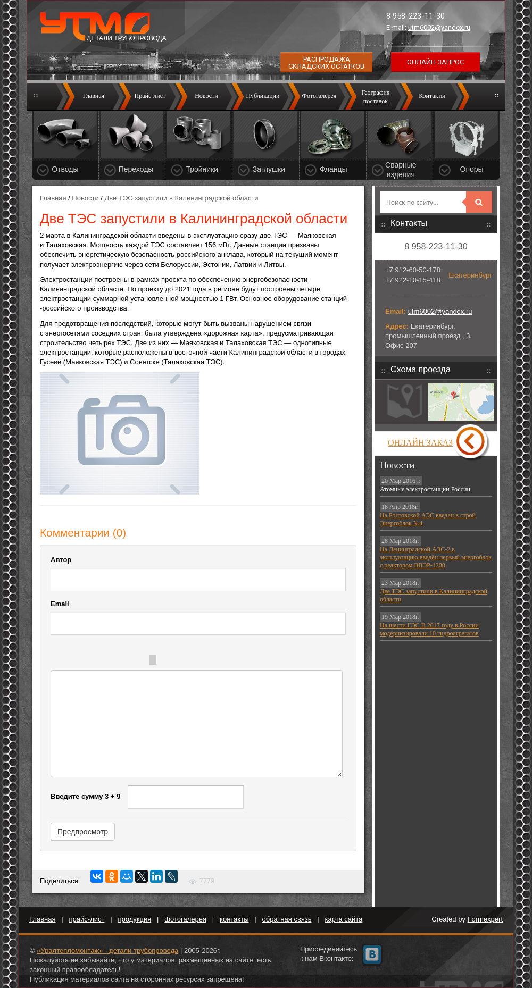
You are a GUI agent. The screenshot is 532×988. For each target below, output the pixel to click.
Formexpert (485, 919)
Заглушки (269, 169)
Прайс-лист (150, 95)
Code (197, 661)
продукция (135, 919)
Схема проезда (420, 369)
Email (60, 604)
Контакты (432, 95)
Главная (93, 95)
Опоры (472, 169)
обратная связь (287, 919)
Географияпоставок (375, 97)
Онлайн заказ (420, 442)
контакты (234, 919)
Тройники (202, 169)
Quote (176, 661)
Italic (94, 661)
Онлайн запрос (435, 62)
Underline (115, 661)
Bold (73, 661)
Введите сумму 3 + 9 (85, 796)
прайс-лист (87, 919)
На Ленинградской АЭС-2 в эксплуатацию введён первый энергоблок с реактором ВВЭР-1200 (436, 557)
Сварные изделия (401, 170)
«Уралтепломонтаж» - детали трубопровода (107, 950)
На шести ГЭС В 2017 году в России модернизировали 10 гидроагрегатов (429, 629)
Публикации (262, 95)
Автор (61, 560)
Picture (240, 661)
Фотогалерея (319, 95)
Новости (206, 95)
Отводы (65, 169)
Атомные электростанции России (425, 489)
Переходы (136, 169)
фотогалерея (185, 919)
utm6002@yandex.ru (439, 27)
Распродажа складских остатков (326, 62)
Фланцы (333, 169)
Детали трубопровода (126, 38)
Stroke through (136, 661)
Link (218, 661)
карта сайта (344, 919)
